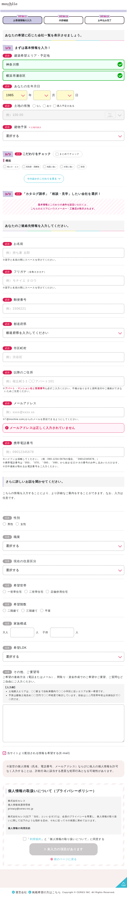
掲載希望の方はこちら (46, 892)
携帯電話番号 (18, 443)
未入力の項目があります (65, 849)
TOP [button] (123, 886)
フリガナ (24, 272)
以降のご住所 (18, 372)
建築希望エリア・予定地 (26, 56)
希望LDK (15, 648)
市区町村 (15, 348)
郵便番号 (15, 300)
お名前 (13, 244)
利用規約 (35, 839)
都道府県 (15, 324)
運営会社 (21, 892)
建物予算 (22, 127)
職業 (11, 537)
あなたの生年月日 (21, 86)
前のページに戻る (65, 859)
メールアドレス (19, 403)
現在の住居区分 (19, 561)
